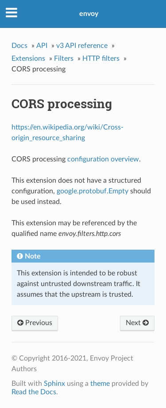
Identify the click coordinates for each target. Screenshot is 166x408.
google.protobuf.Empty (92, 191)
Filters (63, 58)
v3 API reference (82, 45)
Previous (34, 322)
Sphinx (54, 383)
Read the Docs (34, 392)
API (41, 45)
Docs (19, 45)
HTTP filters (101, 58)
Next (137, 322)
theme (100, 383)
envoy (88, 13)
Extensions (28, 58)
